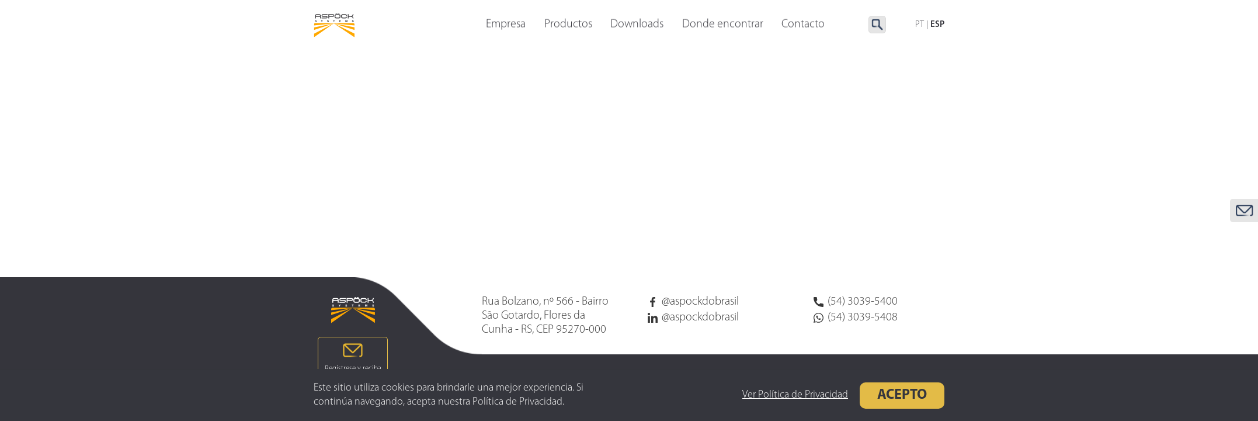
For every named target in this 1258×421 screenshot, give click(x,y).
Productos (568, 25)
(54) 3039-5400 (856, 302)
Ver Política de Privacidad (762, 395)
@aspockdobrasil (693, 302)
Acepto (869, 395)
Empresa (506, 25)
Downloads (636, 25)
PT (919, 24)
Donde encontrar (722, 25)
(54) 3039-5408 (856, 317)
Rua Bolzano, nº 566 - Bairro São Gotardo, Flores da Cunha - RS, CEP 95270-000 (545, 316)
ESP (937, 24)
